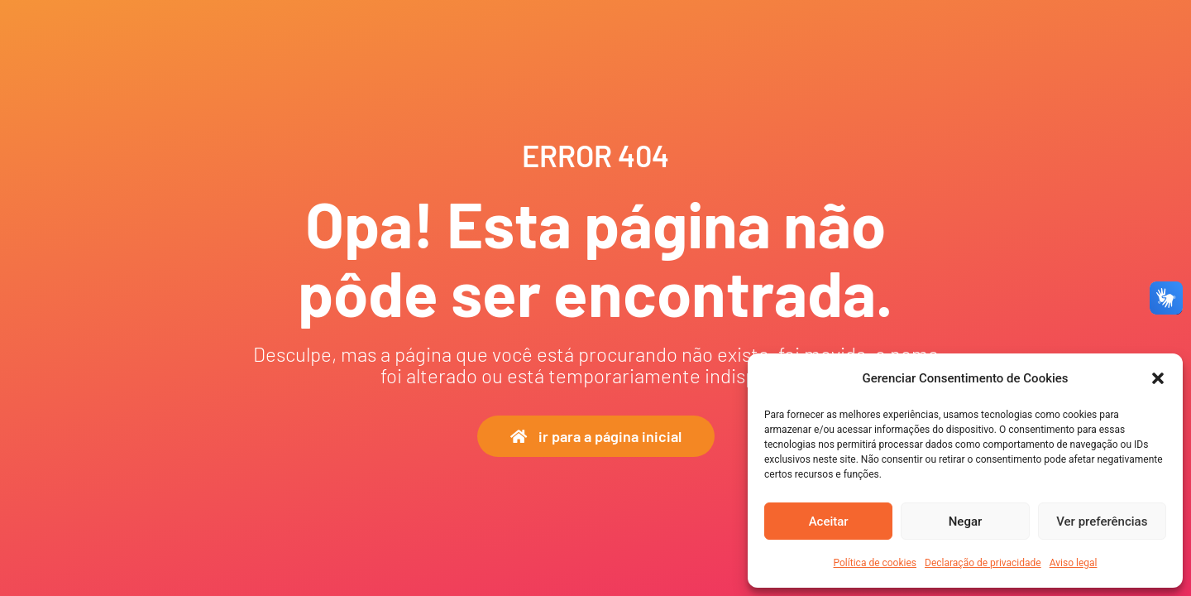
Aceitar (829, 521)
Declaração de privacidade (983, 563)
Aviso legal (1074, 563)
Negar (966, 521)
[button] (1158, 378)
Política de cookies (875, 563)
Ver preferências (1101, 521)
